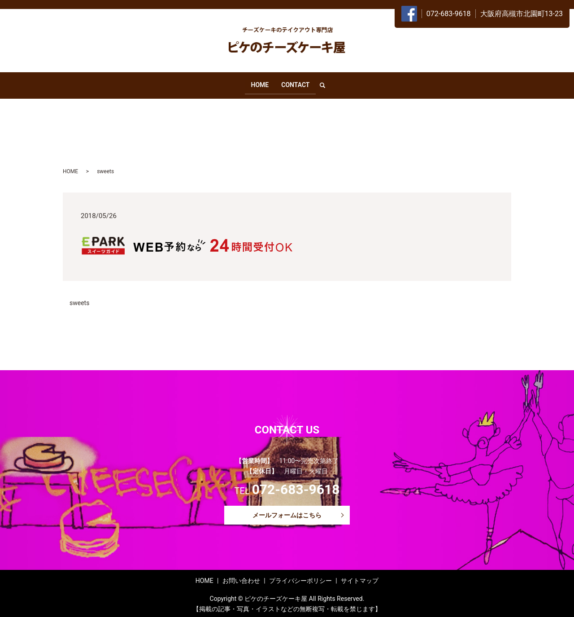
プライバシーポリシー (300, 577)
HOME (260, 83)
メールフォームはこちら (287, 511)
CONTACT (295, 83)
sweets (79, 299)
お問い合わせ (241, 577)
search (326, 83)
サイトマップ (359, 577)
